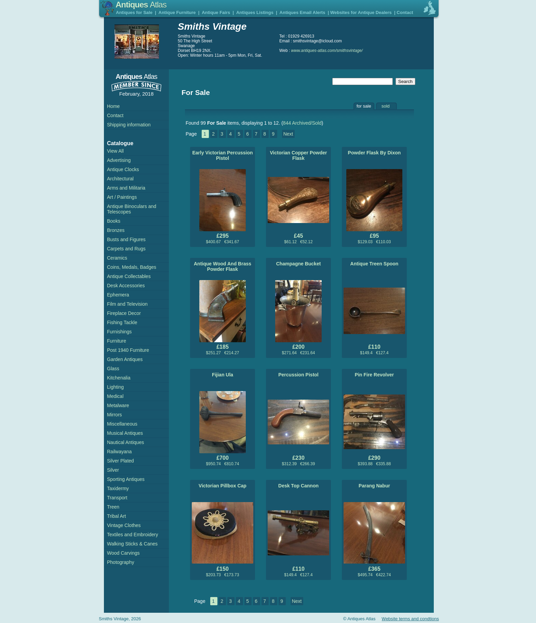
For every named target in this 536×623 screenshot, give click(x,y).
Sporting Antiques (126, 479)
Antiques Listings (254, 12)
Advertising (119, 160)
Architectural (120, 178)
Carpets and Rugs (126, 248)
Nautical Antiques (125, 442)
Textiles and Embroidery (132, 534)
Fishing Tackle (122, 322)
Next (288, 134)
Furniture (116, 341)
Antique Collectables (129, 276)
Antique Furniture (177, 12)
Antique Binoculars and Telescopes (131, 209)
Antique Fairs (216, 12)
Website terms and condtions (410, 618)
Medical (115, 396)
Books (113, 221)
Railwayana (119, 451)
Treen (113, 507)
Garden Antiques (125, 359)
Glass (113, 368)
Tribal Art (116, 516)
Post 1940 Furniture (128, 350)
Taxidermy (118, 488)
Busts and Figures (126, 239)
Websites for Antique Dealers (361, 12)
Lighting (115, 387)
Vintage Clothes (124, 525)
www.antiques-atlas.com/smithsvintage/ (327, 50)
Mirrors (114, 414)
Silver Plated (120, 460)
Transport (117, 497)
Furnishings (119, 331)
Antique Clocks (123, 169)
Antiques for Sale (134, 12)
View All (115, 151)
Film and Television (127, 304)
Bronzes (115, 230)
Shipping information (129, 124)
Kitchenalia (119, 377)
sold (385, 106)
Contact (405, 12)
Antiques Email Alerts (302, 12)
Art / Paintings (122, 197)
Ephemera (118, 294)
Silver (113, 470)
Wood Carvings (123, 553)
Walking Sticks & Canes (132, 543)
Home (113, 106)
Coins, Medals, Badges (131, 267)
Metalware (118, 405)
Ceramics (117, 258)
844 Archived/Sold (302, 123)
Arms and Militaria (126, 188)
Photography (120, 562)
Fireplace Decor (124, 313)
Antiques (141, 4)
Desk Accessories (126, 285)
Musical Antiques (125, 433)
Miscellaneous (122, 424)
